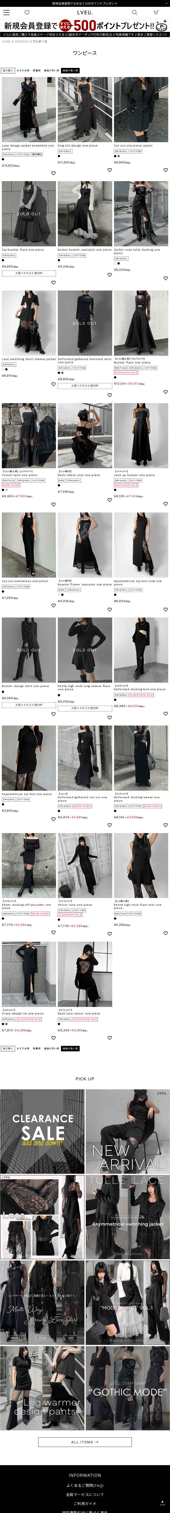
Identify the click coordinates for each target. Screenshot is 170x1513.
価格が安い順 (51, 70)
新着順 (37, 70)
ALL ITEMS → (85, 1442)
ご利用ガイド (85, 1504)
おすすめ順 (23, 70)
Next (166, 3)
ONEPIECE (22, 41)
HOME (6, 41)
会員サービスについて (85, 1494)
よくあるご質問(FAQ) (85, 1485)
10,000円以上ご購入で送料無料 (85, 3)
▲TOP (162, 1503)
